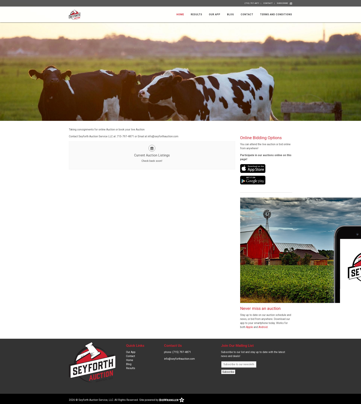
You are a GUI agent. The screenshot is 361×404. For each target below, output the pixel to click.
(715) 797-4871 (252, 3)
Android (263, 327)
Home (180, 14)
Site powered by (161, 399)
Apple (249, 327)
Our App (214, 14)
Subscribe (282, 3)
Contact (268, 3)
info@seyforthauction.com (179, 358)
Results (196, 14)
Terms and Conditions (276, 14)
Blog (230, 14)
